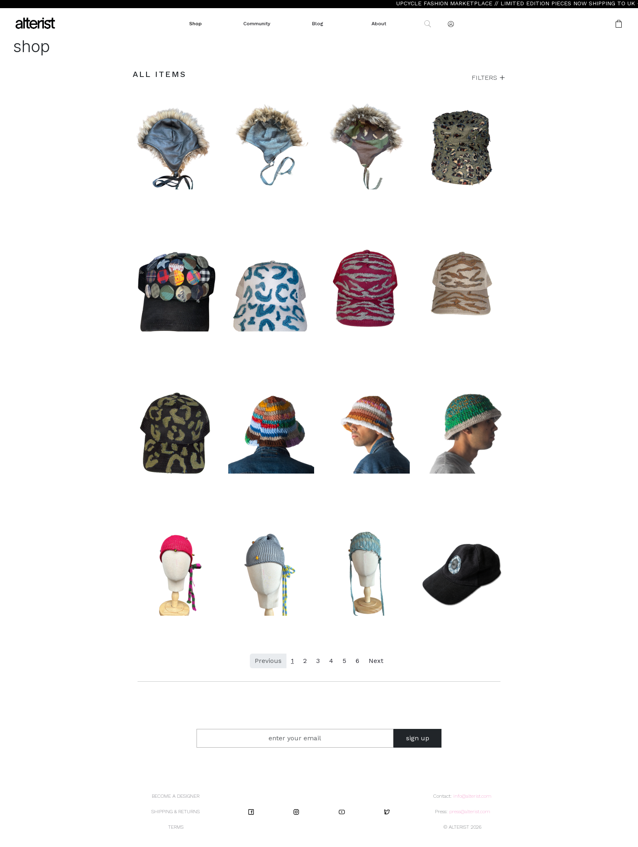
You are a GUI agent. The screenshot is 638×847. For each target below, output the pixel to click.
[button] (592, 24)
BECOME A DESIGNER (175, 796)
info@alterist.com (472, 796)
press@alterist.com (469, 811)
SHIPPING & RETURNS (175, 811)
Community (256, 23)
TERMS (176, 827)
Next (376, 661)
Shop (195, 23)
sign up (417, 738)
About (378, 23)
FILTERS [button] (485, 77)
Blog (317, 23)
